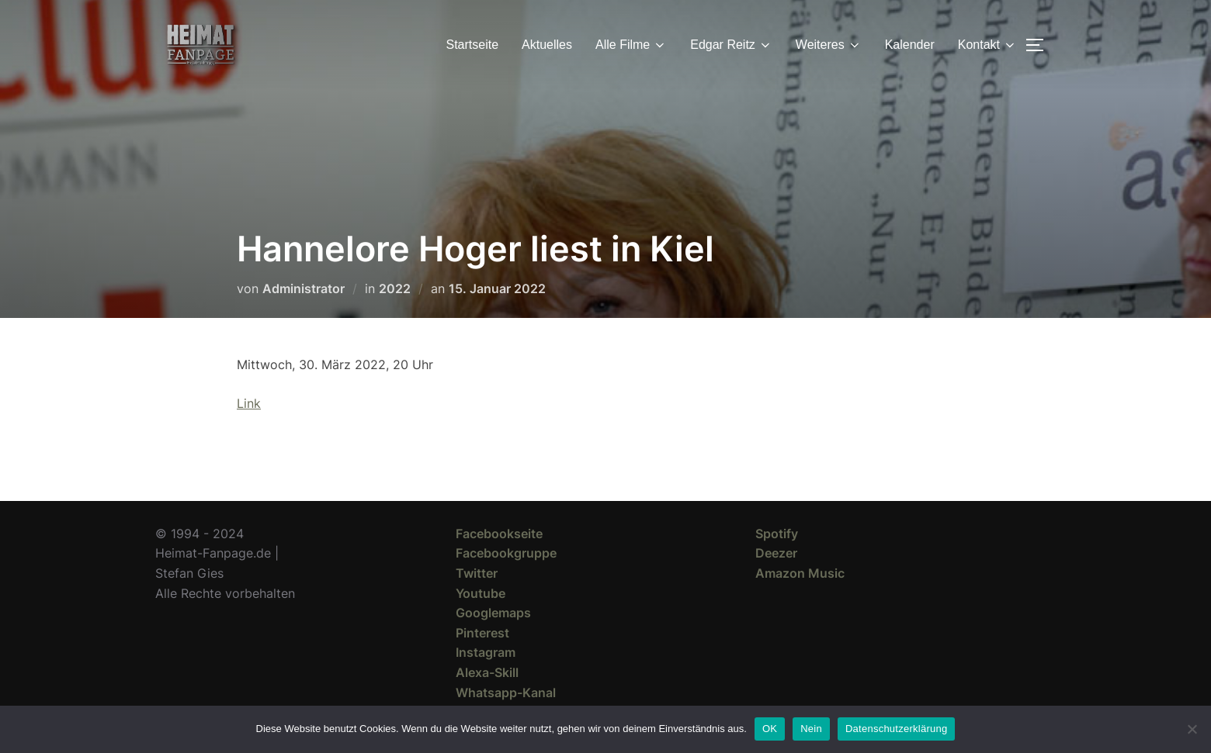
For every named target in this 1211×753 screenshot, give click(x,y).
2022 (395, 288)
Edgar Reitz (731, 45)
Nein (811, 728)
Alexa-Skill (487, 672)
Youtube (480, 593)
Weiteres (829, 45)
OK (769, 728)
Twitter (477, 573)
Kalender (910, 44)
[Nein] (1191, 729)
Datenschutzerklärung (896, 728)
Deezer (776, 553)
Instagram (485, 652)
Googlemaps (493, 612)
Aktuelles (547, 44)
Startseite (472, 44)
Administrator (303, 288)
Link (249, 403)
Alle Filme (631, 45)
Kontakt (987, 45)
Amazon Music (800, 573)
